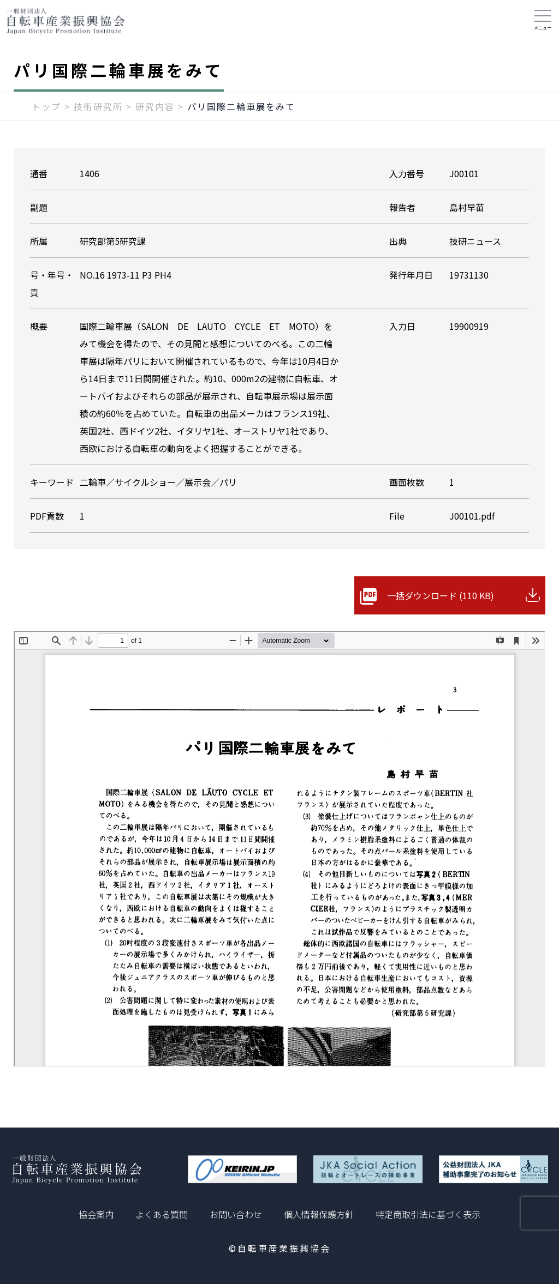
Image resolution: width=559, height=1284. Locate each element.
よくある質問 (161, 1214)
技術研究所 (98, 107)
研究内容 (155, 107)
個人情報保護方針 (319, 1214)
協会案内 (96, 1214)
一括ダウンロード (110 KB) (440, 596)
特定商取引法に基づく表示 (428, 1214)
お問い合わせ (236, 1214)
